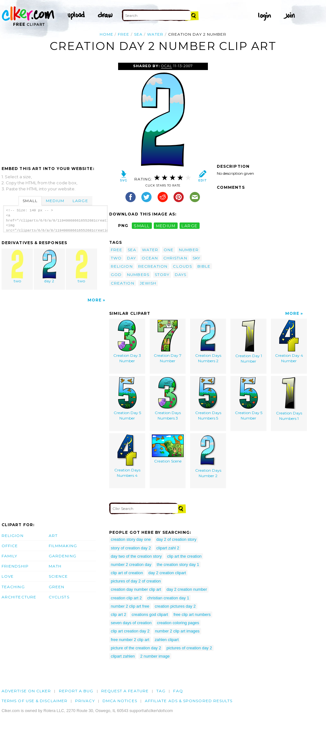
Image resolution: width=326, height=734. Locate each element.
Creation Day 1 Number (248, 341)
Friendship (15, 566)
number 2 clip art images (177, 631)
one (169, 249)
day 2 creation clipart (167, 572)
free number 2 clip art (130, 639)
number (188, 249)
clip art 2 (118, 614)
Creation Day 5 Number (127, 398)
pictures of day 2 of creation (136, 581)
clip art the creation (184, 556)
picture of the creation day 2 (136, 648)
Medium (55, 200)
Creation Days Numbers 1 (289, 399)
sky (196, 258)
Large (80, 200)
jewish (148, 283)
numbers (138, 274)
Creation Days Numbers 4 (127, 456)
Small (30, 200)
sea (138, 34)
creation (122, 283)
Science (58, 576)
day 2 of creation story (176, 539)
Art (53, 535)
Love (8, 576)
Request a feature (125, 690)
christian (175, 258)
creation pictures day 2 (175, 606)
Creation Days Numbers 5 (208, 398)
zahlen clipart (167, 639)
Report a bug (76, 690)
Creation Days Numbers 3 (168, 398)
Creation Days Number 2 (208, 456)
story (162, 274)
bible (203, 266)
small (142, 225)
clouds (182, 266)
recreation (153, 266)
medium (166, 225)
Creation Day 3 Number (127, 341)
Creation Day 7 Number (167, 341)
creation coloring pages (178, 622)
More (95, 300)
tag (161, 690)
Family (9, 556)
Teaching (13, 586)
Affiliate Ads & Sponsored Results (189, 700)
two (17, 266)
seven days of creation (131, 622)
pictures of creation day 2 (189, 648)
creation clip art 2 (126, 598)
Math (55, 566)
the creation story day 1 (178, 564)
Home (106, 34)
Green (56, 586)
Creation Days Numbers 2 (208, 341)
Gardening (62, 556)
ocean (150, 258)
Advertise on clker (26, 690)
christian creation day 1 (168, 598)
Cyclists (59, 597)
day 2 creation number (187, 589)
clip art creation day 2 (130, 631)
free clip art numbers (192, 614)
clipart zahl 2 (167, 548)
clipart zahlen (123, 656)
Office (10, 545)
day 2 (49, 266)
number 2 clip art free (130, 606)
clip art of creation (127, 572)
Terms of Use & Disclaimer (34, 700)
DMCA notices (120, 700)
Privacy (85, 700)
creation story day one (131, 539)
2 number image (154, 656)
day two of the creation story (136, 556)
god (116, 274)
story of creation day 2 (131, 548)
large (189, 225)
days (180, 274)
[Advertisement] (55, 110)
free (123, 34)
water (155, 34)
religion (122, 266)
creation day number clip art (136, 589)
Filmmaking (63, 545)
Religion (13, 535)
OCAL (166, 66)
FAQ (178, 690)
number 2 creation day (131, 564)
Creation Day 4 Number (289, 341)
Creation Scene (168, 448)
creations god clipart (149, 614)
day (131, 258)
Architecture (19, 597)
